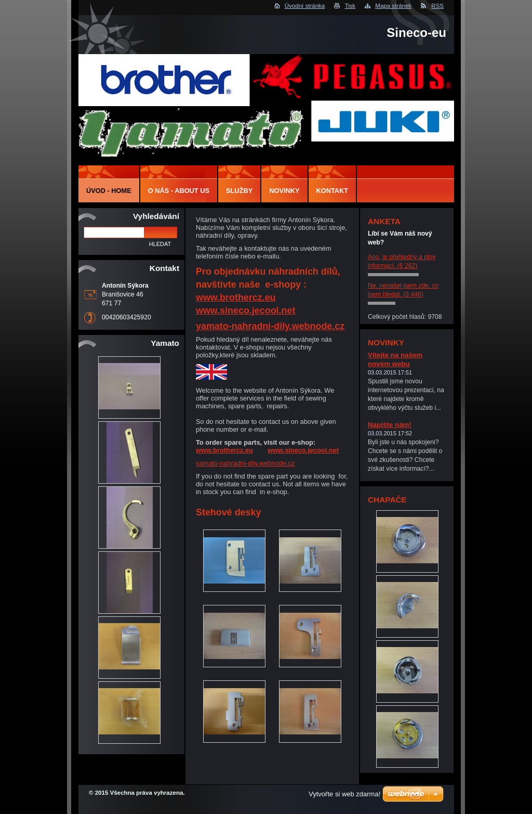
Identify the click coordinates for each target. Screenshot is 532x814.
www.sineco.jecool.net (245, 310)
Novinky (284, 191)
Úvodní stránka (305, 6)
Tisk (349, 6)
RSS (437, 6)
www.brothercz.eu (236, 297)
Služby (239, 191)
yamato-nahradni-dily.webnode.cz (270, 326)
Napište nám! (389, 425)
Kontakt (332, 191)
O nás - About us (178, 191)
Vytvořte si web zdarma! (344, 794)
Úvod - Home (108, 191)
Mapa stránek (393, 6)
